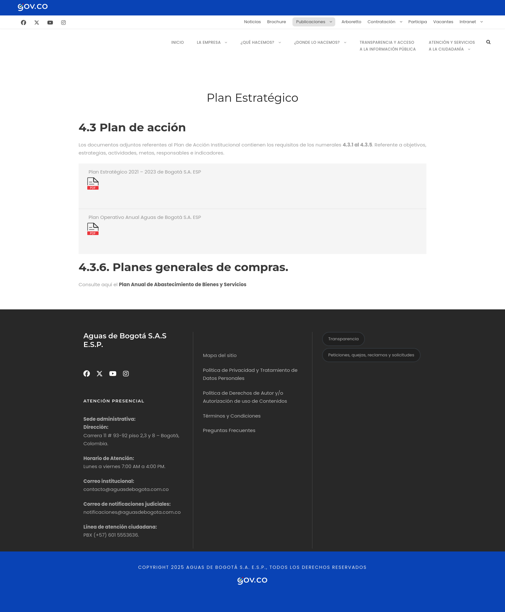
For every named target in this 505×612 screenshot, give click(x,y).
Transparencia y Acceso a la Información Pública (388, 46)
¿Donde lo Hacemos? (317, 42)
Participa (417, 22)
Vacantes (443, 22)
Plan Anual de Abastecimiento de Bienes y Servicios (182, 284)
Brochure (276, 22)
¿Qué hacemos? (257, 42)
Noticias (252, 22)
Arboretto (351, 22)
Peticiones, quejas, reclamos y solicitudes (371, 355)
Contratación (381, 22)
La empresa (209, 42)
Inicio (177, 42)
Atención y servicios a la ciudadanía (452, 46)
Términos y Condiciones (232, 415)
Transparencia (343, 339)
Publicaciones (310, 22)
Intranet (468, 22)
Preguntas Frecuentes (229, 430)
